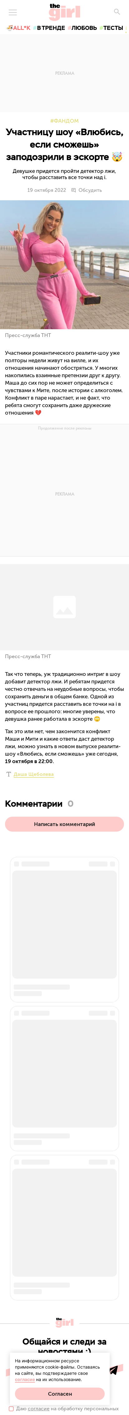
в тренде (51, 27)
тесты (113, 27)
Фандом (66, 121)
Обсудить (86, 190)
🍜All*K (18, 27)
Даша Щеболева (34, 774)
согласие (25, 1379)
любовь (84, 27)
